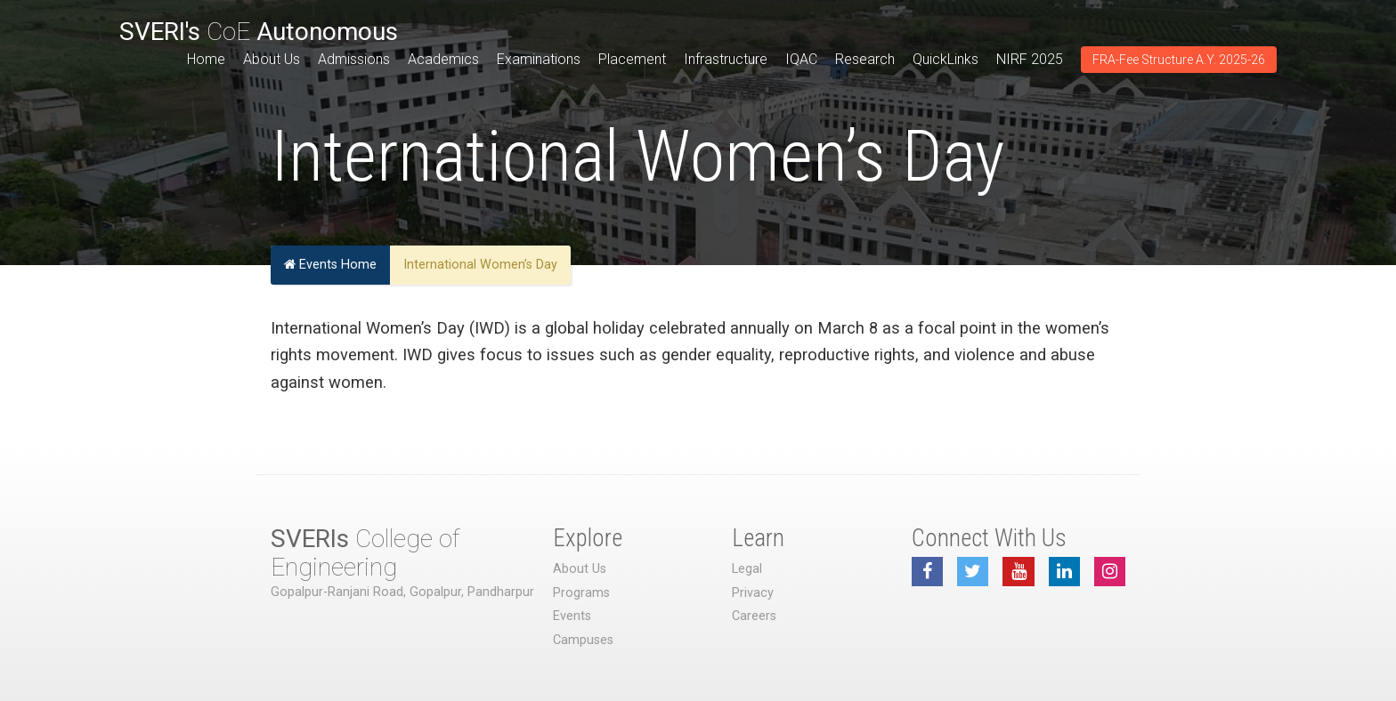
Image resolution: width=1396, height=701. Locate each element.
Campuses (583, 640)
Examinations (538, 59)
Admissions (354, 59)
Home (206, 59)
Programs (581, 592)
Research (865, 59)
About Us (271, 59)
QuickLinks (945, 59)
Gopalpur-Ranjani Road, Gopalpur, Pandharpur (402, 592)
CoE (258, 31)
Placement (632, 59)
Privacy (753, 592)
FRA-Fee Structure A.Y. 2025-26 (1178, 59)
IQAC (801, 59)
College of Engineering (365, 553)
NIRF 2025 (1029, 59)
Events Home (330, 264)
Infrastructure (725, 59)
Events (572, 616)
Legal (747, 568)
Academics (443, 59)
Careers (754, 616)
